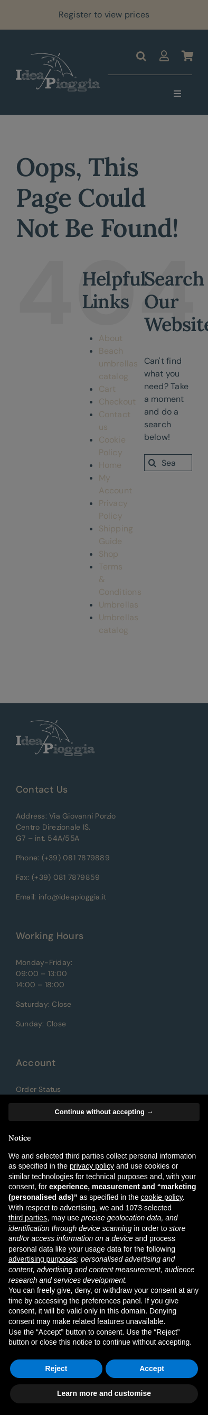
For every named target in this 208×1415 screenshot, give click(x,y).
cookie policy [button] (162, 1197)
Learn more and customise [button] (104, 1393)
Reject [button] (56, 1368)
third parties (27, 1218)
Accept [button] (151, 1368)
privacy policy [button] (92, 1166)
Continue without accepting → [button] (103, 1112)
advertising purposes (42, 1259)
